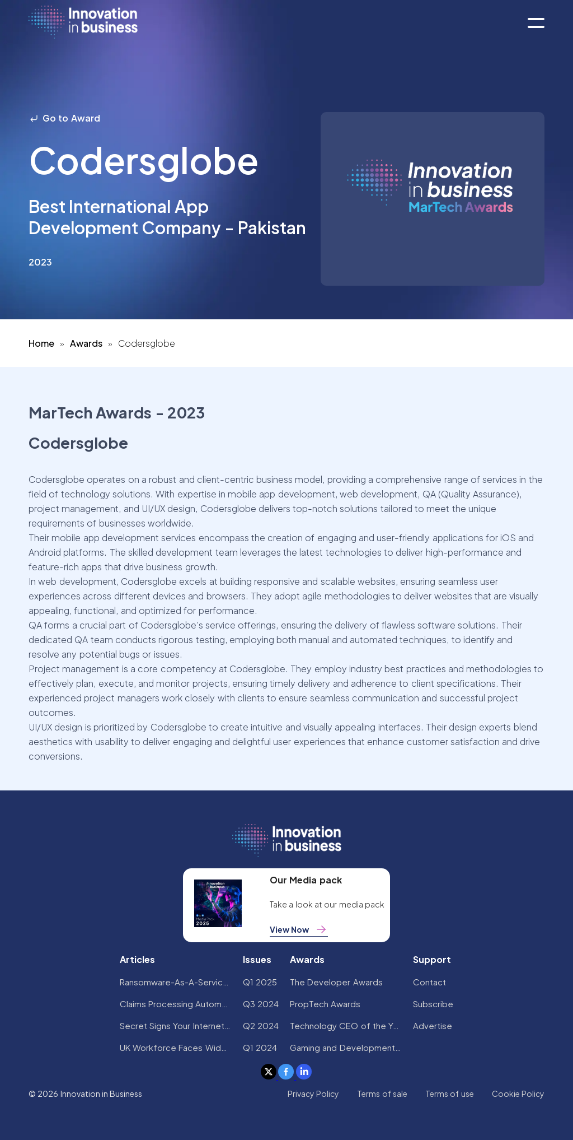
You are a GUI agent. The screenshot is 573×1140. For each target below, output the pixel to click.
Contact (429, 981)
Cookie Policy (518, 1093)
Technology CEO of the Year (346, 1025)
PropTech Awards (325, 1003)
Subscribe (433, 1003)
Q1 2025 (260, 981)
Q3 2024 (261, 1003)
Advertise (432, 1025)
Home (41, 343)
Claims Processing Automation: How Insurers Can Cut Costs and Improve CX (176, 1003)
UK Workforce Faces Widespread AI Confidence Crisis (176, 1047)
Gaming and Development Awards (346, 1047)
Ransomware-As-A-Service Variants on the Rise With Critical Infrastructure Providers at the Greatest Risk (176, 981)
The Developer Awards (336, 981)
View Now (299, 929)
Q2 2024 (261, 1025)
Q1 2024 (260, 1047)
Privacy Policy (313, 1093)
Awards (86, 343)
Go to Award (64, 118)
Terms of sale (382, 1093)
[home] (83, 23)
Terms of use (449, 1093)
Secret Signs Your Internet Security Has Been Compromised (176, 1025)
